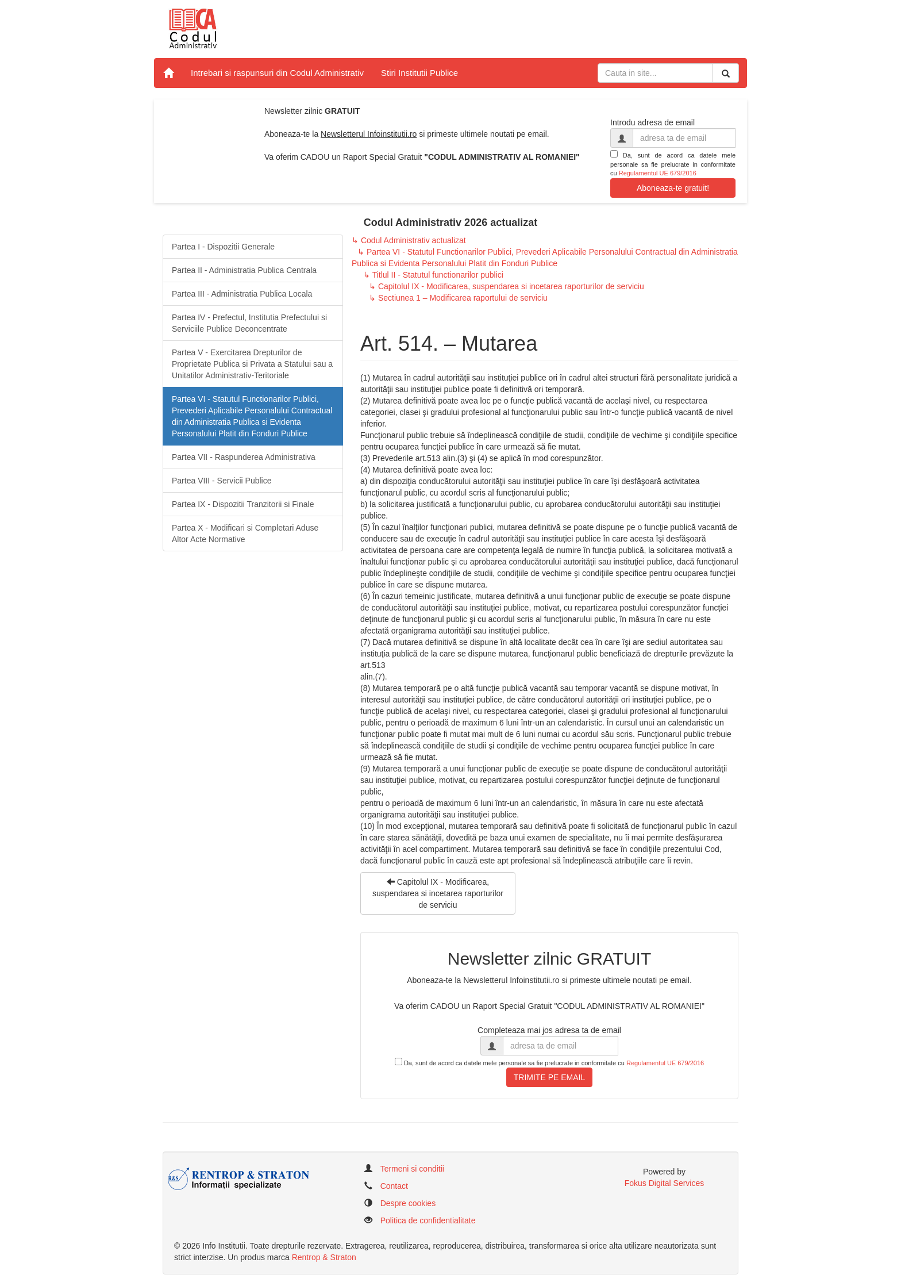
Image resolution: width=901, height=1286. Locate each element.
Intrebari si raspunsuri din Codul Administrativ (277, 73)
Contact (394, 1186)
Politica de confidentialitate (428, 1220)
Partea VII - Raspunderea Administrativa (243, 457)
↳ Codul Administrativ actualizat (409, 240)
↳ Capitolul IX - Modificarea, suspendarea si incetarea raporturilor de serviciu (506, 286)
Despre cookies (408, 1203)
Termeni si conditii (412, 1168)
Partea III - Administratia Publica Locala (242, 293)
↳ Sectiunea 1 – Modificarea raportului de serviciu (458, 297)
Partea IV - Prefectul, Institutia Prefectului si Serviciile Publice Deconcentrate (249, 323)
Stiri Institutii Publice (419, 73)
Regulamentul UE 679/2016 (657, 173)
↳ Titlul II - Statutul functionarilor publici (433, 274)
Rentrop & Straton (324, 1257)
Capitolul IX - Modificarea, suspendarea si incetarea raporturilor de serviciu (437, 893)
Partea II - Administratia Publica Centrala (244, 270)
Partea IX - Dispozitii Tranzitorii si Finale (243, 504)
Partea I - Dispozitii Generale (223, 246)
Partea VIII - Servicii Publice (222, 480)
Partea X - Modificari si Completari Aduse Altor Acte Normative (245, 533)
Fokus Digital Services (664, 1183)
